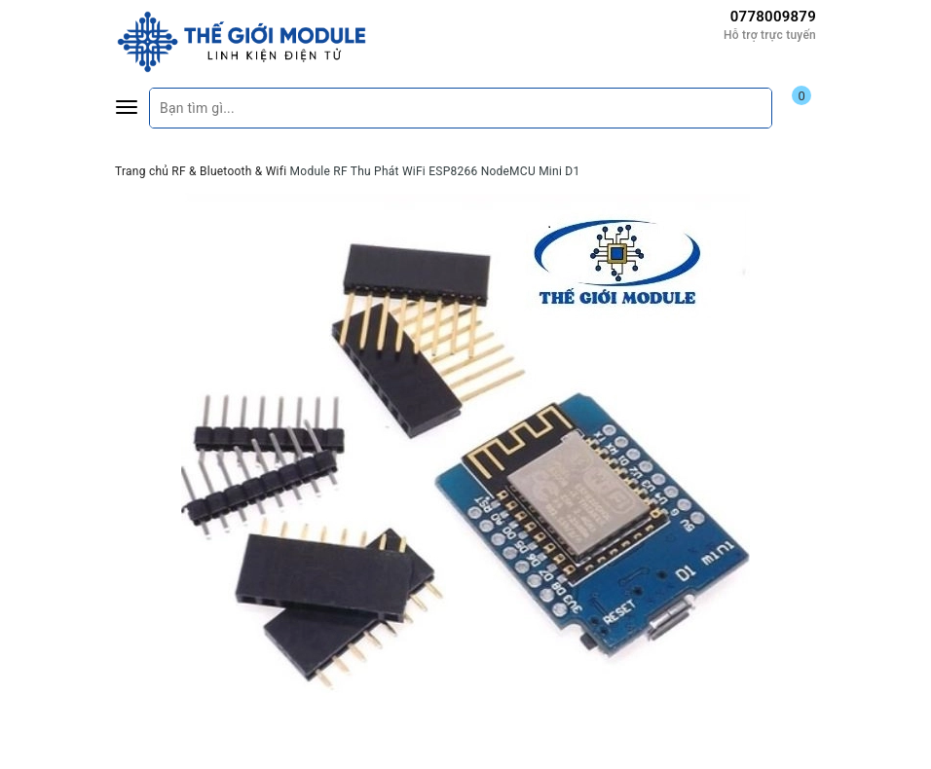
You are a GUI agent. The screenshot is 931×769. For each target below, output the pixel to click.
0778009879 (773, 16)
